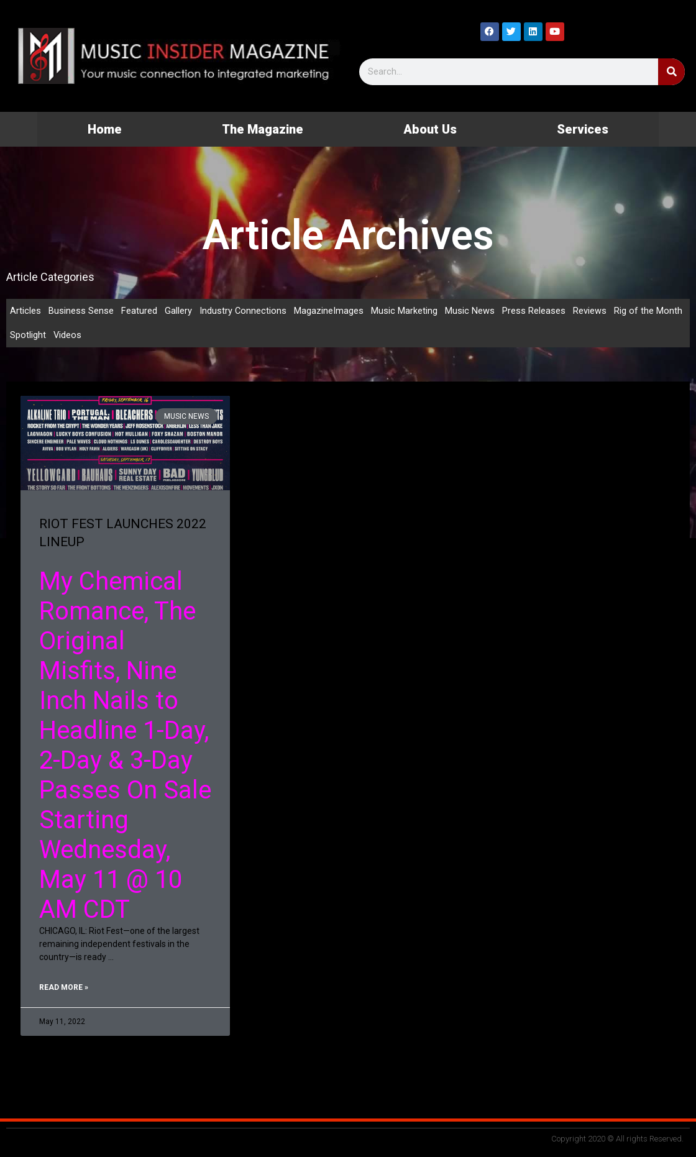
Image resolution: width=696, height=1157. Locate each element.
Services (582, 129)
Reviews (590, 310)
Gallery (178, 310)
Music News (470, 310)
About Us (430, 129)
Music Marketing (405, 310)
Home (105, 129)
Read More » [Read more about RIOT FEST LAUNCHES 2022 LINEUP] (63, 989)
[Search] (671, 71)
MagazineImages (329, 310)
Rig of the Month (649, 310)
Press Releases (534, 310)
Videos (67, 335)
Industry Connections (243, 310)
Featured (139, 310)
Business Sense (81, 310)
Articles (25, 310)
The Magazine (262, 129)
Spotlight (28, 335)
